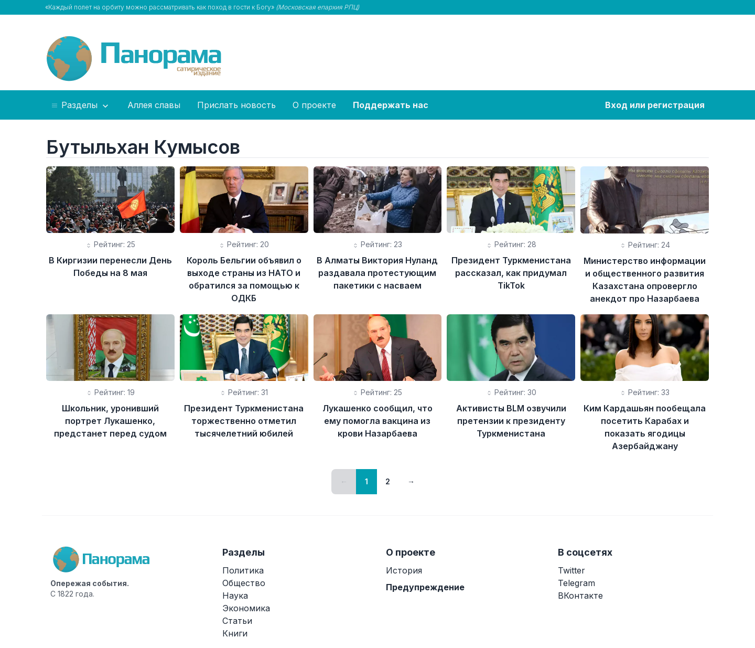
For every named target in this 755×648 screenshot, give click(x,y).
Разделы (80, 105)
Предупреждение (425, 587)
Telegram (576, 583)
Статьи (237, 620)
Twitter (571, 570)
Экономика (246, 608)
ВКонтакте (580, 595)
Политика (243, 570)
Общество (243, 583)
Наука (235, 595)
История (404, 570)
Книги (234, 633)
